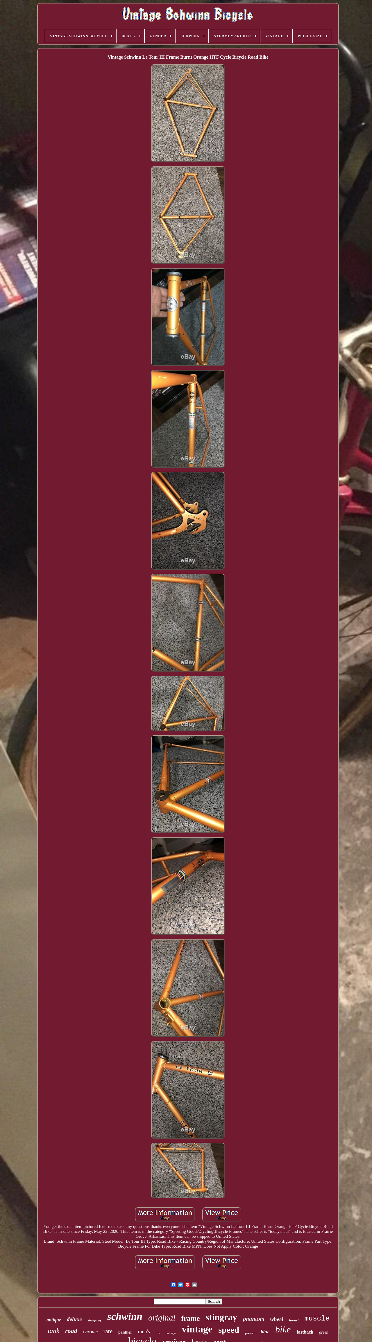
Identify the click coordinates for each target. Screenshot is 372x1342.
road (71, 1330)
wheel (276, 1319)
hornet (294, 1320)
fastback (304, 1332)
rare (107, 1331)
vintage (197, 1329)
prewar (250, 1333)
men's (144, 1331)
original (161, 1317)
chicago (171, 1333)
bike (283, 1329)
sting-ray (95, 1320)
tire (158, 1333)
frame (190, 1318)
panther (125, 1332)
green (323, 1332)
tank (53, 1330)
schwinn (124, 1316)
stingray (221, 1317)
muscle (316, 1319)
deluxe (74, 1319)
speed (228, 1329)
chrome (90, 1331)
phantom (253, 1318)
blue (265, 1331)
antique (53, 1319)
